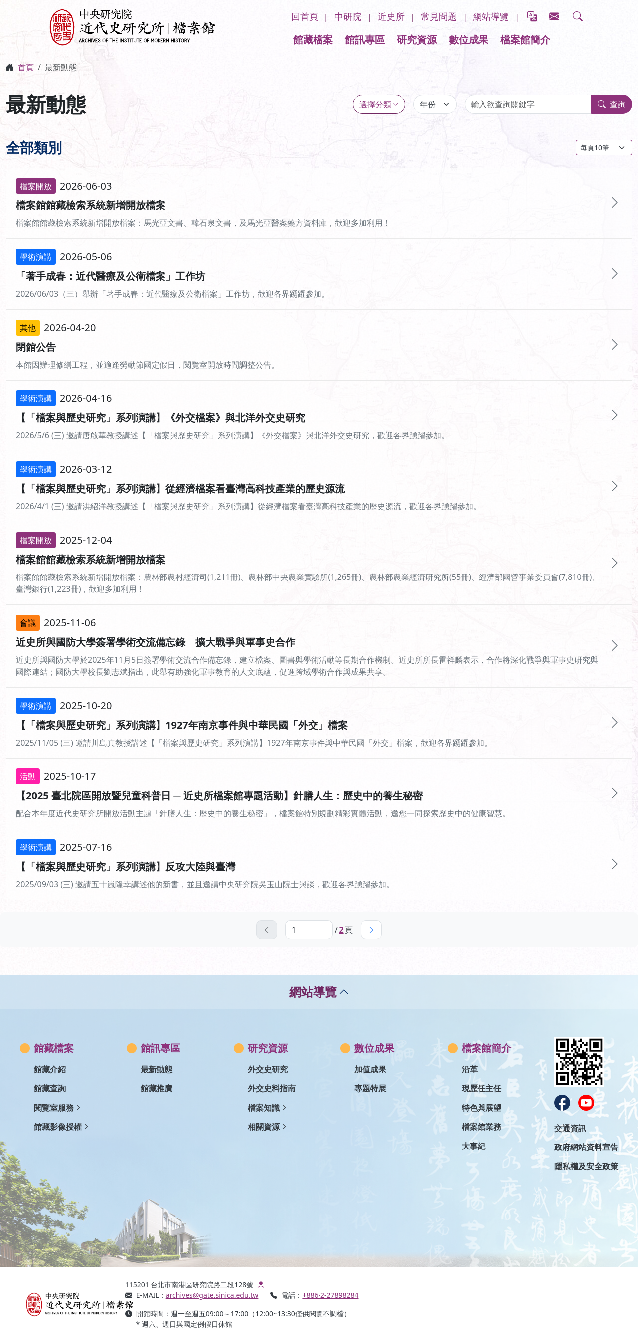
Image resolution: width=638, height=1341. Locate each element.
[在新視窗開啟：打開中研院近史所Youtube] (586, 1103)
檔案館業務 (481, 1126)
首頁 (26, 67)
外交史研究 (268, 1069)
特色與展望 (481, 1107)
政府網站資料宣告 (586, 1147)
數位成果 (468, 39)
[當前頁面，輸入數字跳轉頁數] (309, 929)
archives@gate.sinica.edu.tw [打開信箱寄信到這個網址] (212, 1295)
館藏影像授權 (58, 1126)
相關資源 (264, 1126)
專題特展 (370, 1088)
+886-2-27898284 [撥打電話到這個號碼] (330, 1295)
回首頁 (304, 16)
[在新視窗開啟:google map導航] (260, 1284)
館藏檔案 (313, 39)
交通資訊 (570, 1128)
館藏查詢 (50, 1088)
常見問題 (439, 16)
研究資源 (417, 39)
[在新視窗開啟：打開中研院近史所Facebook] (562, 1103)
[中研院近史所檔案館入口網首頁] (69, 1304)
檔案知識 (264, 1107)
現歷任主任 (481, 1088)
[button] (577, 16)
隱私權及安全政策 (586, 1166)
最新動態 (156, 1069)
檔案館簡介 (525, 39)
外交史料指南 (272, 1088)
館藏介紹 (50, 1069)
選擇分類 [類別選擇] (375, 104)
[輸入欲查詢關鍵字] (528, 104)
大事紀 (473, 1146)
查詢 (612, 104)
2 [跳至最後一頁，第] (341, 929)
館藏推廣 (156, 1088)
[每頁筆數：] (604, 147)
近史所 (391, 16)
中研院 (347, 16)
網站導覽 (491, 16)
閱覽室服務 (54, 1107)
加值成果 (370, 1069)
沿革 (470, 1069)
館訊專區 (365, 39)
